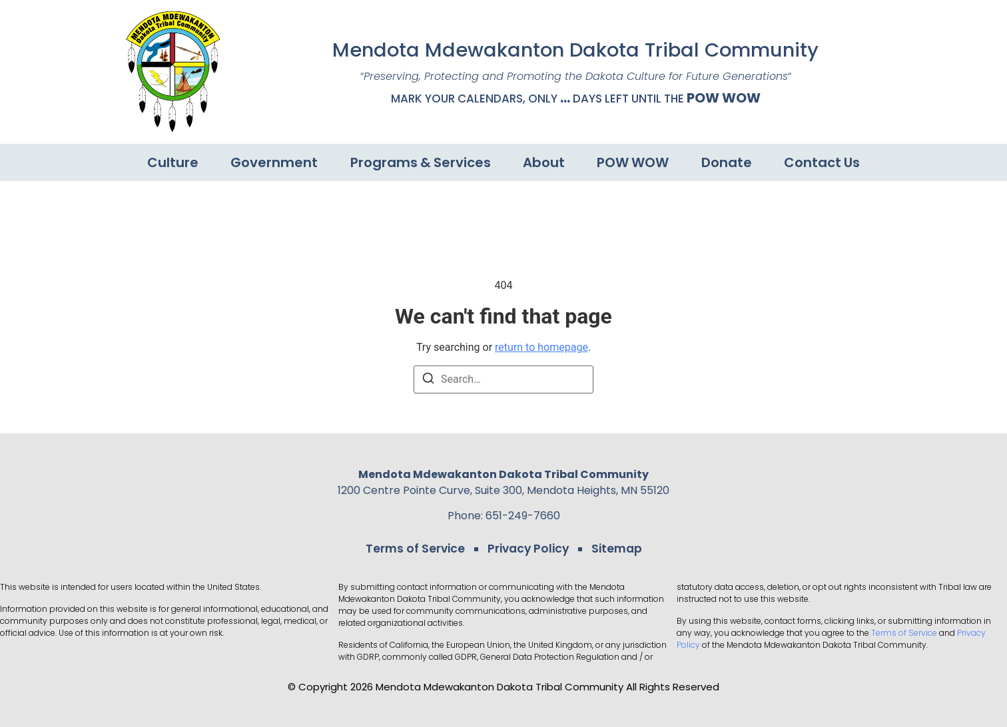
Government (273, 162)
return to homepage (541, 347)
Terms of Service (417, 549)
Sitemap (615, 549)
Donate (727, 162)
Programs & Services (420, 162)
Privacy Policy (527, 549)
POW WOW (724, 98)
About (544, 162)
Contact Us (823, 162)
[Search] (428, 380)
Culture (171, 162)
